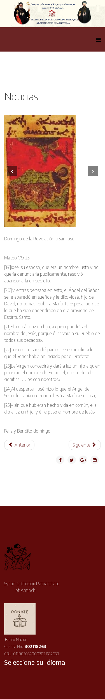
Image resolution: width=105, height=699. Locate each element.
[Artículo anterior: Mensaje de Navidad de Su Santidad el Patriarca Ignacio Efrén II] (19, 445)
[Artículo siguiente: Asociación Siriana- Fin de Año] (85, 445)
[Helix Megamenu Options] (98, 39)
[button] (12, 171)
